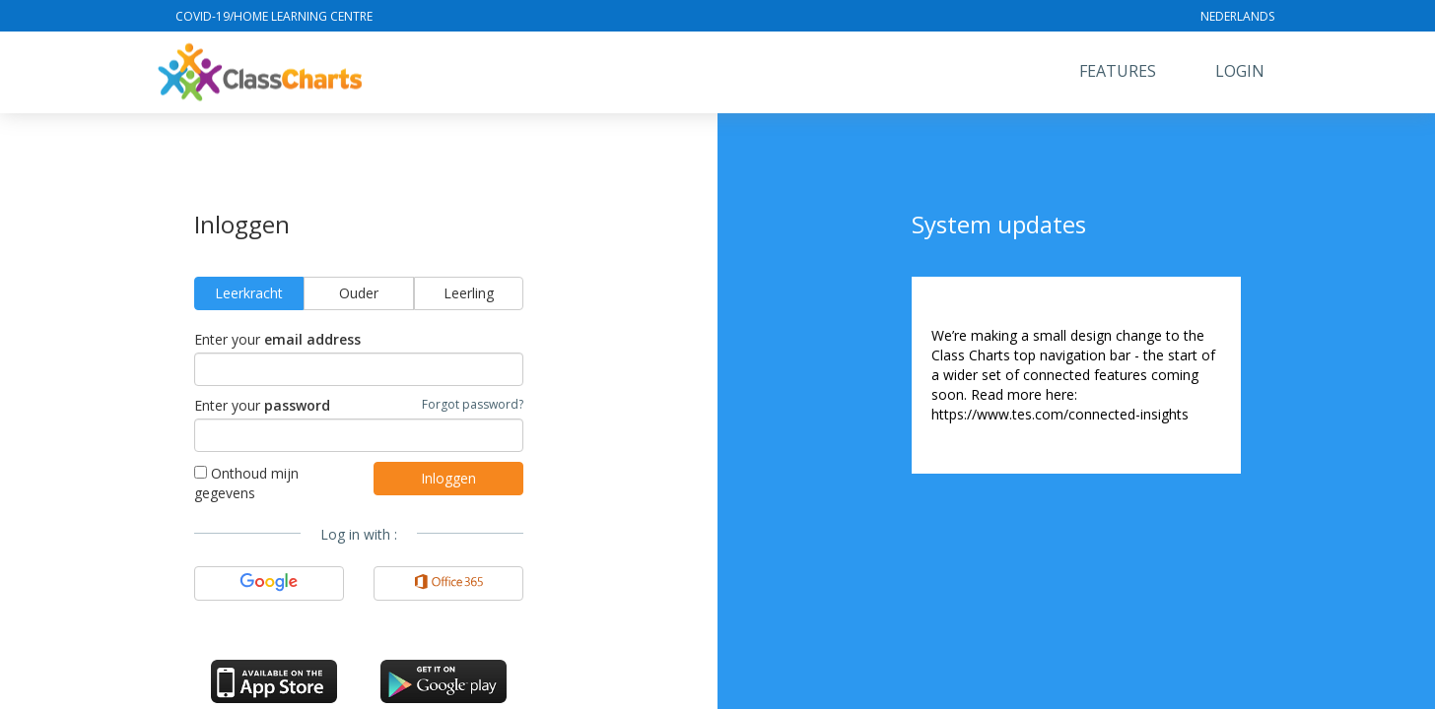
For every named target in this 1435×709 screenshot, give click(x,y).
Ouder (358, 293)
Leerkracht (249, 293)
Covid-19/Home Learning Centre (274, 16)
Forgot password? (472, 404)
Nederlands (1237, 16)
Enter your (277, 339)
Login (1239, 71)
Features (1117, 71)
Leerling (469, 293)
